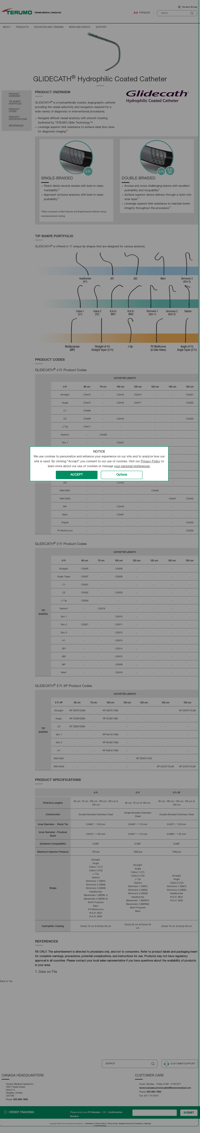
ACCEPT (76, 474)
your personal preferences (132, 466)
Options (121, 474)
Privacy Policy (150, 461)
